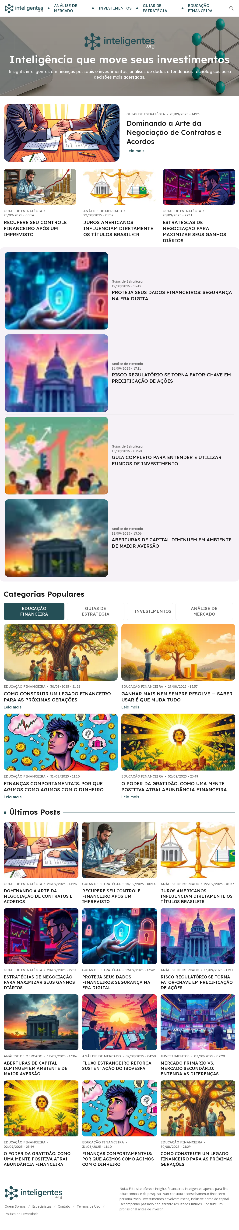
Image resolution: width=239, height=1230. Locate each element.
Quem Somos (15, 1206)
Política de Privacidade (22, 1214)
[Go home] (24, 8)
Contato (64, 1206)
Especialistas (41, 1206)
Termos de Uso (88, 1206)
